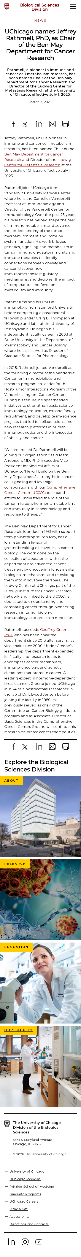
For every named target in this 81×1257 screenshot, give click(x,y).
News (40, 20)
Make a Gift (19, 1209)
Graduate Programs (25, 1194)
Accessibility (20, 1217)
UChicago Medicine (25, 1179)
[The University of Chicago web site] (6, 6)
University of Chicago (27, 1171)
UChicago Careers (24, 1201)
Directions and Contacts (29, 1224)
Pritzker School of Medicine (32, 1186)
